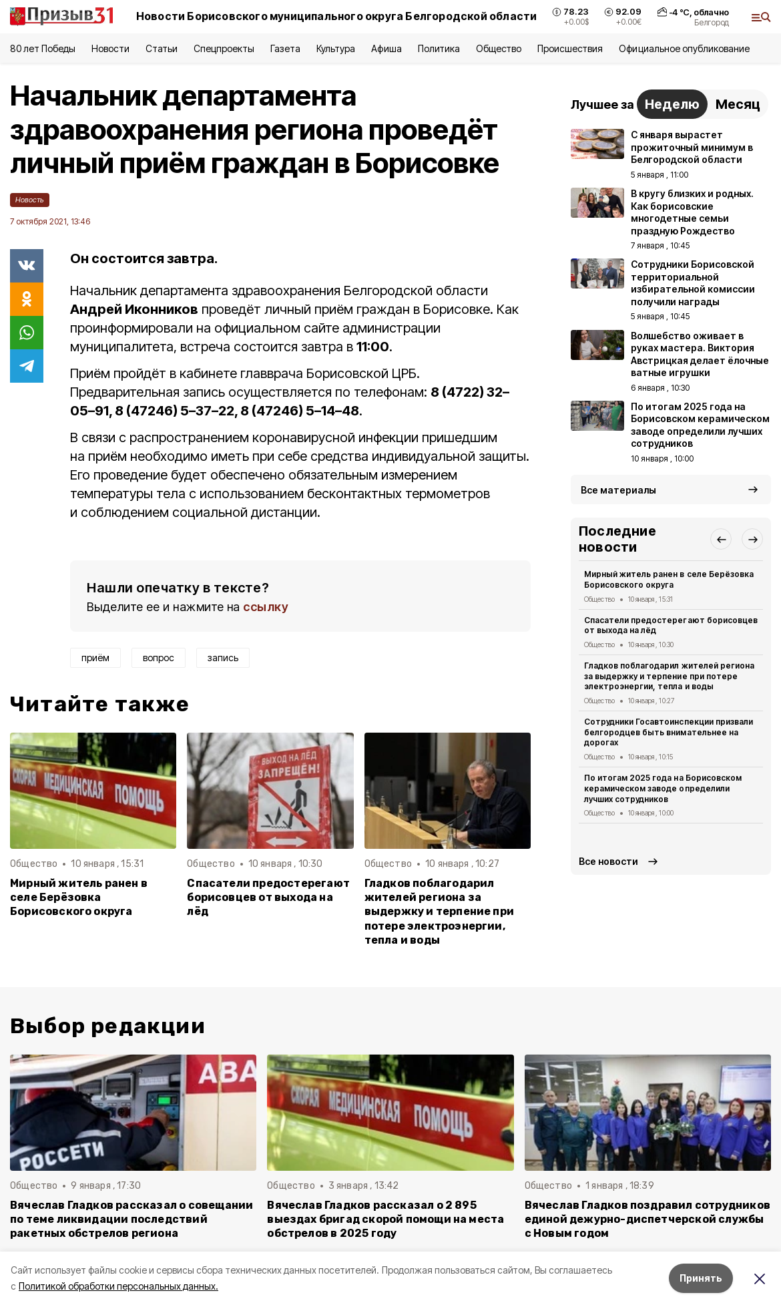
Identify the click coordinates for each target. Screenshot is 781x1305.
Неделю (672, 104)
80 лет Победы (42, 48)
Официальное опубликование (684, 48)
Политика (439, 48)
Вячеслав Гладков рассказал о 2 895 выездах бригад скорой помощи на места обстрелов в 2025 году (385, 1219)
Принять (701, 1278)
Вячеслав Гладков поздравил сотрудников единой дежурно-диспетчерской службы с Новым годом (647, 1219)
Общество (498, 48)
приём (95, 657)
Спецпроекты (224, 48)
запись (223, 657)
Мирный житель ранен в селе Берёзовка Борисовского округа (79, 897)
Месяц (738, 104)
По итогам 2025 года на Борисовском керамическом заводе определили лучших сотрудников (663, 788)
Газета (285, 48)
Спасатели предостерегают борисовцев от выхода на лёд (268, 897)
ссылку (265, 607)
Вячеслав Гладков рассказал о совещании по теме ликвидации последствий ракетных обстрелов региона (131, 1219)
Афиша (386, 48)
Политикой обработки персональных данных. (118, 1286)
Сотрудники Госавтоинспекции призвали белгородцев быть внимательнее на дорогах (668, 732)
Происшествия (570, 48)
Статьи (162, 48)
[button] (721, 539)
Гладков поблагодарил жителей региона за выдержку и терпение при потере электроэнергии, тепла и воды (439, 911)
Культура (335, 48)
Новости (110, 48)
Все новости (608, 861)
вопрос (158, 657)
